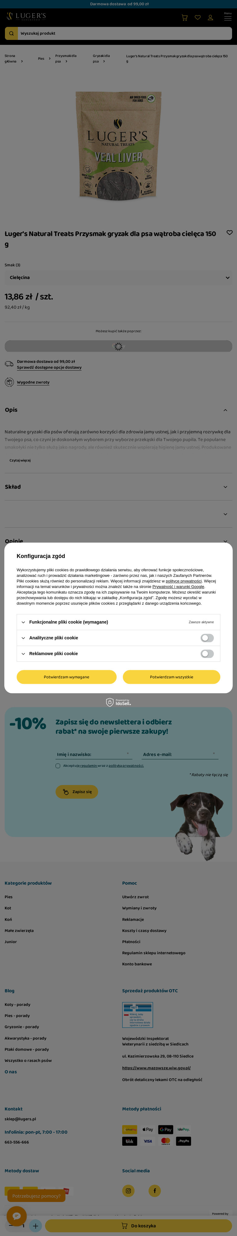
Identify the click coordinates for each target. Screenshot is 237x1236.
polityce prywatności (184, 581)
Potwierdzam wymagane (66, 677)
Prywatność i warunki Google (178, 586)
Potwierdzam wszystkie (171, 677)
